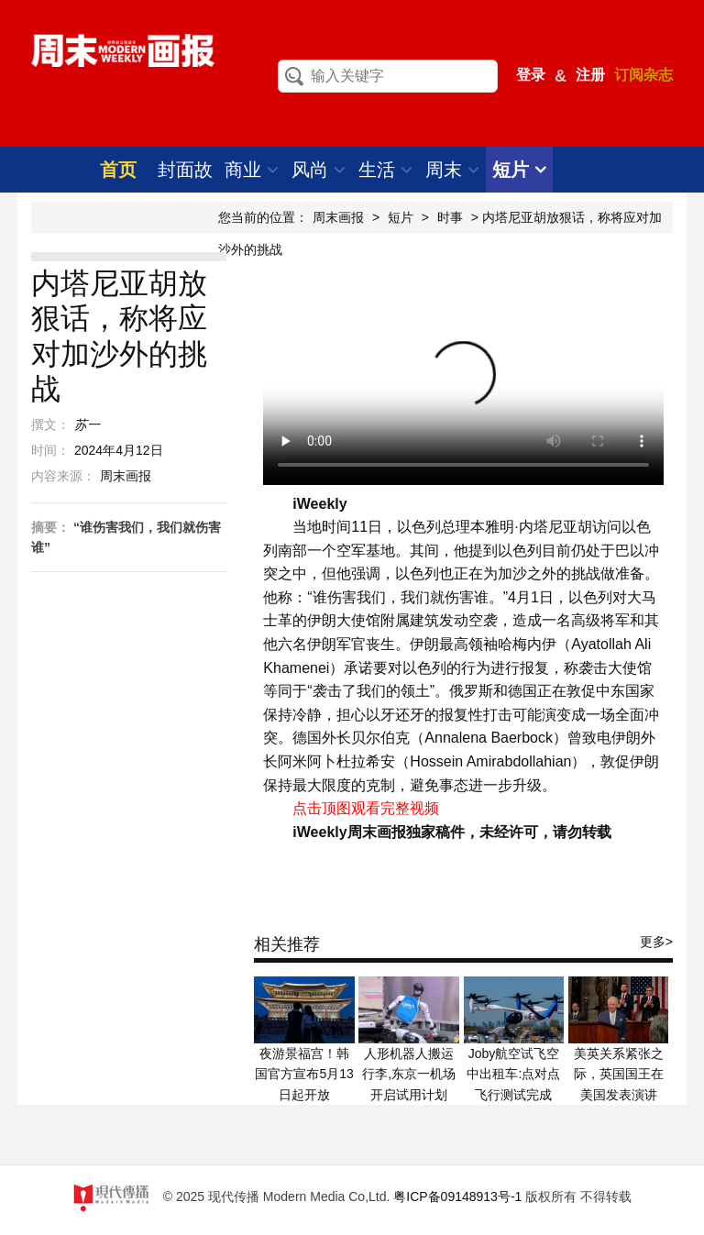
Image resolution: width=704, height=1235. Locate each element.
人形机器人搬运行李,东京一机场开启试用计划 (409, 1074)
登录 (530, 75)
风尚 (319, 170)
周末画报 (338, 217)
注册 (590, 75)
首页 (118, 170)
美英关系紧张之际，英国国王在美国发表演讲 (619, 1074)
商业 (252, 170)
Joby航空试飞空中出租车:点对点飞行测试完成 (513, 1074)
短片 (519, 170)
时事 (450, 217)
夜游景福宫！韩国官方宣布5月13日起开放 (304, 1074)
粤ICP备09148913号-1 (457, 1196)
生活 (385, 170)
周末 (452, 170)
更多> (656, 941)
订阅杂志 (643, 75)
